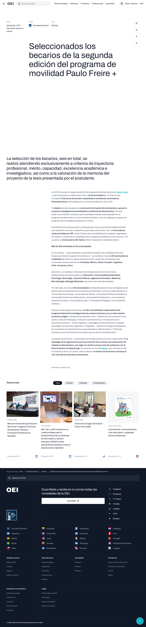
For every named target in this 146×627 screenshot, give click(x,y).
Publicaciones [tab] (99, 383)
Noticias (44, 471)
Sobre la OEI (11, 562)
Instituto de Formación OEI (118, 562)
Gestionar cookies (48, 606)
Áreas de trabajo (61, 4)
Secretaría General (32, 471)
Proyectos (45, 571)
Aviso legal (46, 597)
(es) (142, 4)
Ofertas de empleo (13, 593)
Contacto (10, 610)
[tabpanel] (73, 425)
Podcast (78, 571)
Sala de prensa (12, 606)
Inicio (21, 471)
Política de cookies (48, 602)
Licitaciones (11, 597)
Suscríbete (73, 501)
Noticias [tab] (69, 383)
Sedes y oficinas (12, 575)
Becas (110, 575)
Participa (10, 602)
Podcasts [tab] (83, 383)
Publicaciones (97, 4)
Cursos (110, 571)
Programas (46, 566)
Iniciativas (74, 4)
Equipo (9, 571)
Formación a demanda (116, 566)
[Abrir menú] (3, 3)
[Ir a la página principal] (10, 3)
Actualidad (110, 4)
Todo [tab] (58, 383)
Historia (9, 566)
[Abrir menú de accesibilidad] (140, 621)
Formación (85, 4)
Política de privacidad (49, 593)
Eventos (78, 562)
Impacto (45, 579)
